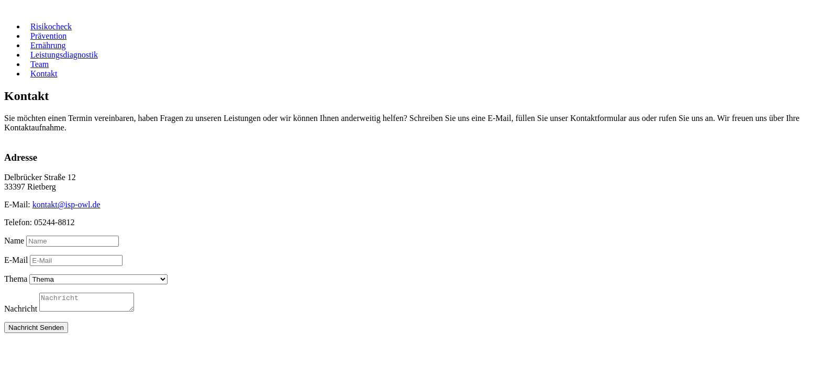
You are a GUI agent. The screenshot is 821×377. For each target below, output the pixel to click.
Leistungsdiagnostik (64, 54)
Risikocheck (51, 26)
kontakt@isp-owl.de (66, 204)
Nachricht (20, 311)
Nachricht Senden (36, 331)
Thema (15, 278)
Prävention (48, 35)
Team (39, 64)
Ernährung (48, 45)
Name (14, 240)
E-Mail (16, 260)
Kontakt (44, 73)
